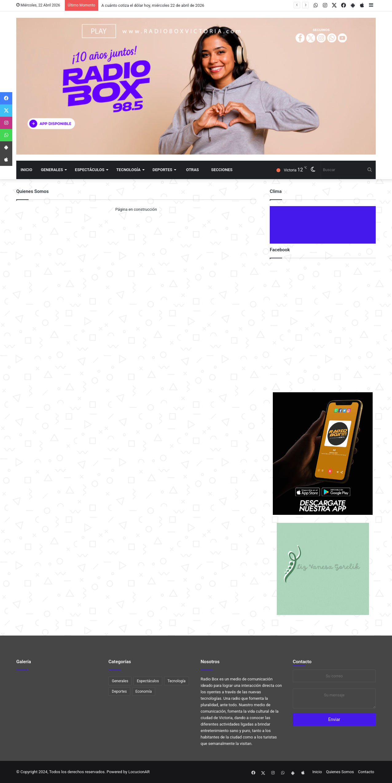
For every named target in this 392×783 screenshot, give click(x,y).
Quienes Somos (340, 771)
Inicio (26, 169)
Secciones (221, 169)
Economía (143, 691)
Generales (52, 169)
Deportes (162, 169)
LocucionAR (139, 771)
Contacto (302, 661)
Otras (192, 169)
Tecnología (128, 169)
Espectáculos (89, 169)
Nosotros (210, 661)
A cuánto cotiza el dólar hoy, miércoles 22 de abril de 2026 (152, 5)
